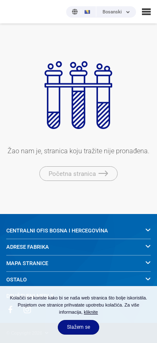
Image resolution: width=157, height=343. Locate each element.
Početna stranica (78, 174)
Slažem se (78, 327)
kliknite (91, 312)
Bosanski (112, 12)
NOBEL (12, 11)
